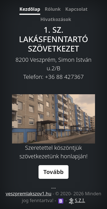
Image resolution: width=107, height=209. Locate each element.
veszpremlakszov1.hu (28, 193)
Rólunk (53, 9)
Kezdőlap (29, 9)
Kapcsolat (76, 9)
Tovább (53, 172)
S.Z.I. (80, 200)
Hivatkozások (56, 19)
